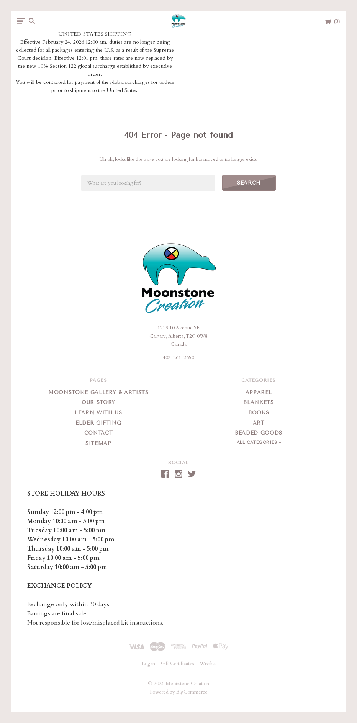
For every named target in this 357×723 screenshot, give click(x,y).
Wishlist (208, 663)
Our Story (98, 402)
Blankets (258, 402)
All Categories (258, 442)
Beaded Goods (258, 433)
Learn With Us (98, 412)
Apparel (259, 392)
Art (259, 423)
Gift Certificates (177, 663)
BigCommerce (192, 692)
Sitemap (98, 443)
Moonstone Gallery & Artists (98, 392)
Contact (98, 433)
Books (258, 412)
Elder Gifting (98, 423)
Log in (148, 663)
